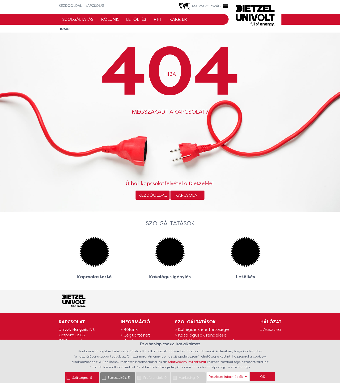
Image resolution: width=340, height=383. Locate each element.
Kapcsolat (94, 6)
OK (262, 377)
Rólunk (110, 19)
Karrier (178, 19)
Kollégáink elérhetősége (203, 329)
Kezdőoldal (70, 6)
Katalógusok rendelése (202, 335)
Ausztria (272, 329)
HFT (158, 19)
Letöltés (136, 19)
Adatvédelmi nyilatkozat (187, 362)
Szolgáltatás (78, 19)
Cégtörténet (136, 335)
